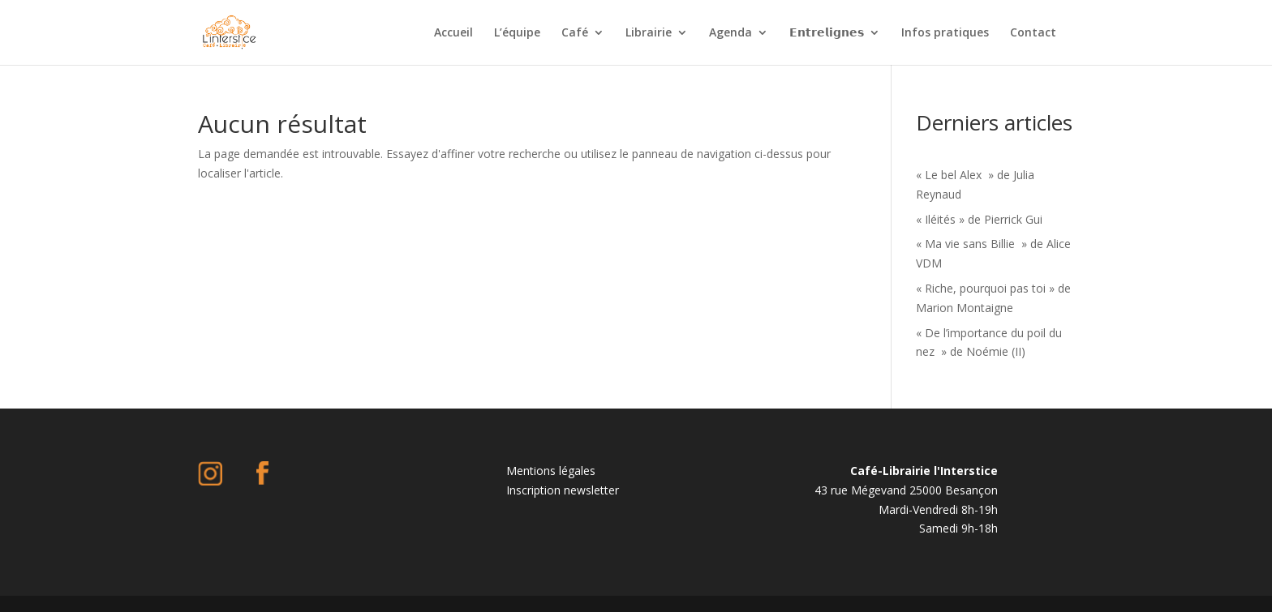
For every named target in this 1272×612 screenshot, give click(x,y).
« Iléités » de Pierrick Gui (979, 219)
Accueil (453, 33)
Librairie (648, 33)
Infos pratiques (945, 33)
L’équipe (517, 33)
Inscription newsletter (562, 490)
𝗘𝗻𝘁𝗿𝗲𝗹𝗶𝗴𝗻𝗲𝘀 (826, 33)
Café (574, 33)
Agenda (730, 33)
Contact (1033, 33)
